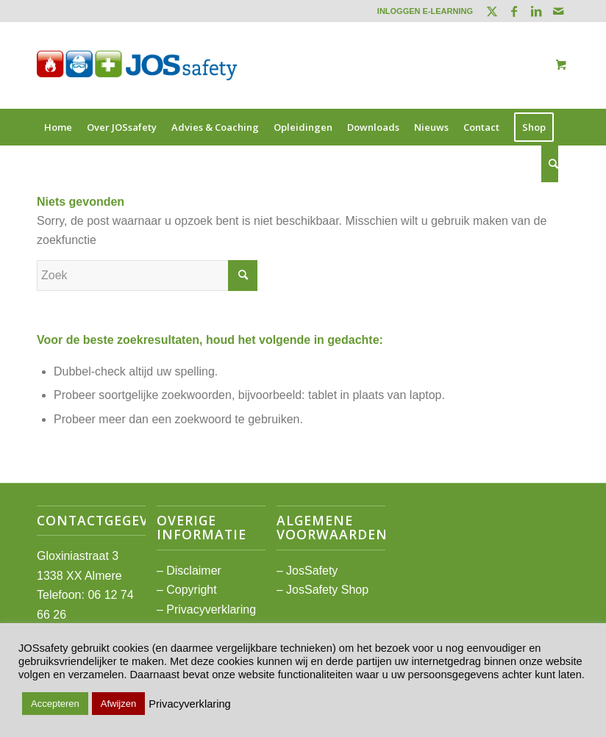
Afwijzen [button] (118, 703)
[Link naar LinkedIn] (535, 11)
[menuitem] (421, 11)
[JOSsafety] (137, 65)
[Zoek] (549, 163)
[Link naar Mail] (558, 11)
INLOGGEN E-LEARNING (425, 11)
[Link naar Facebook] (513, 11)
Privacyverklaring (211, 609)
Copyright (191, 589)
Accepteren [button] (55, 703)
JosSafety (312, 570)
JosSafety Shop (327, 589)
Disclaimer (193, 570)
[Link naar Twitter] (491, 11)
